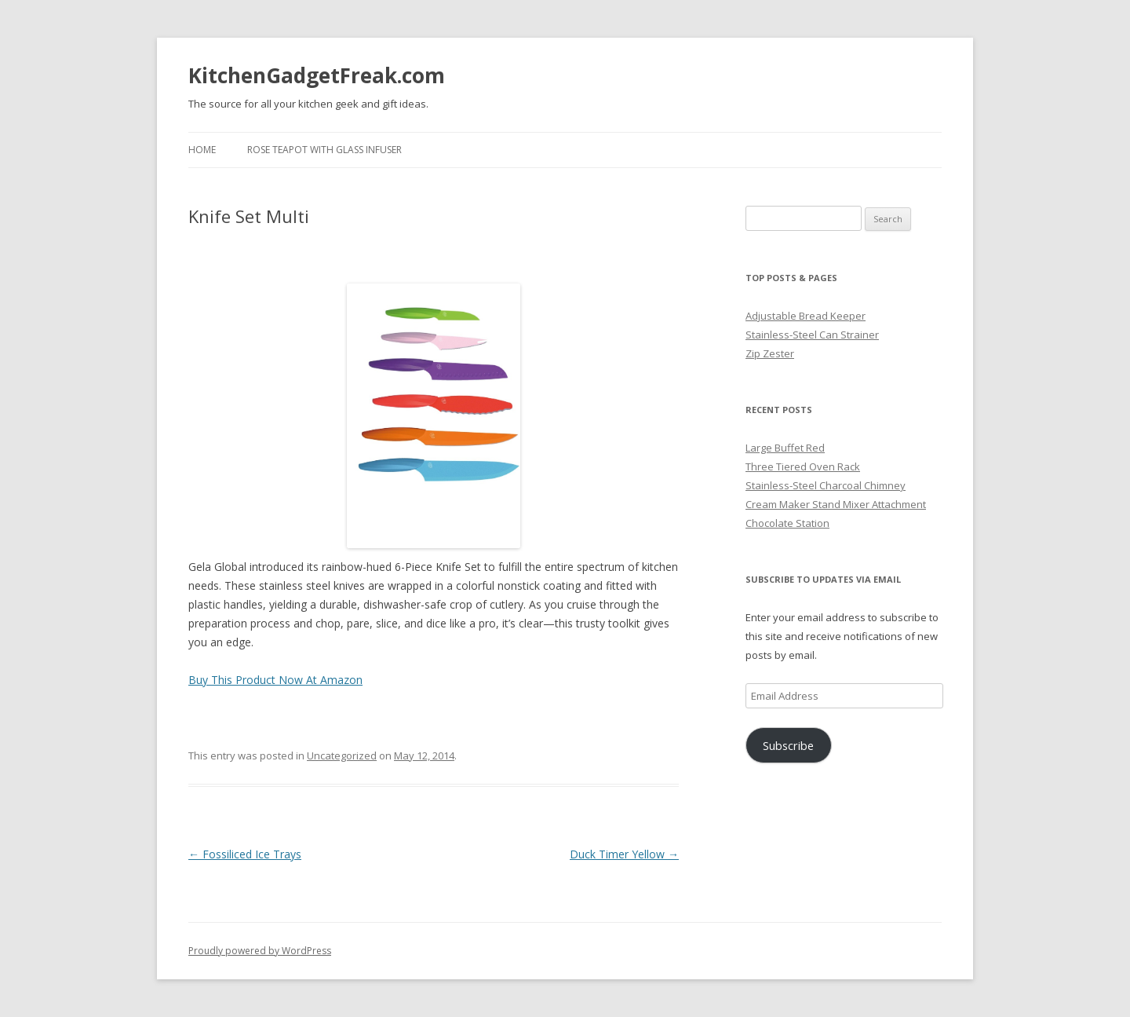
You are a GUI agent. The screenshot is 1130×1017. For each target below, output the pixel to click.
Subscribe (788, 745)
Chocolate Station (787, 523)
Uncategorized (342, 755)
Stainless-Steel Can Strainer (812, 334)
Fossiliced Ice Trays (244, 854)
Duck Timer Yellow (624, 854)
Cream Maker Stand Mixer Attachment (835, 504)
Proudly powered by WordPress (259, 950)
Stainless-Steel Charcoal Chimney (825, 485)
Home (202, 149)
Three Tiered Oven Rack (802, 466)
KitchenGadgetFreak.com (316, 75)
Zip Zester (769, 353)
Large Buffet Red (785, 448)
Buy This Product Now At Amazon (275, 679)
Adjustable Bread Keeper (805, 316)
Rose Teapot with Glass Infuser (324, 149)
